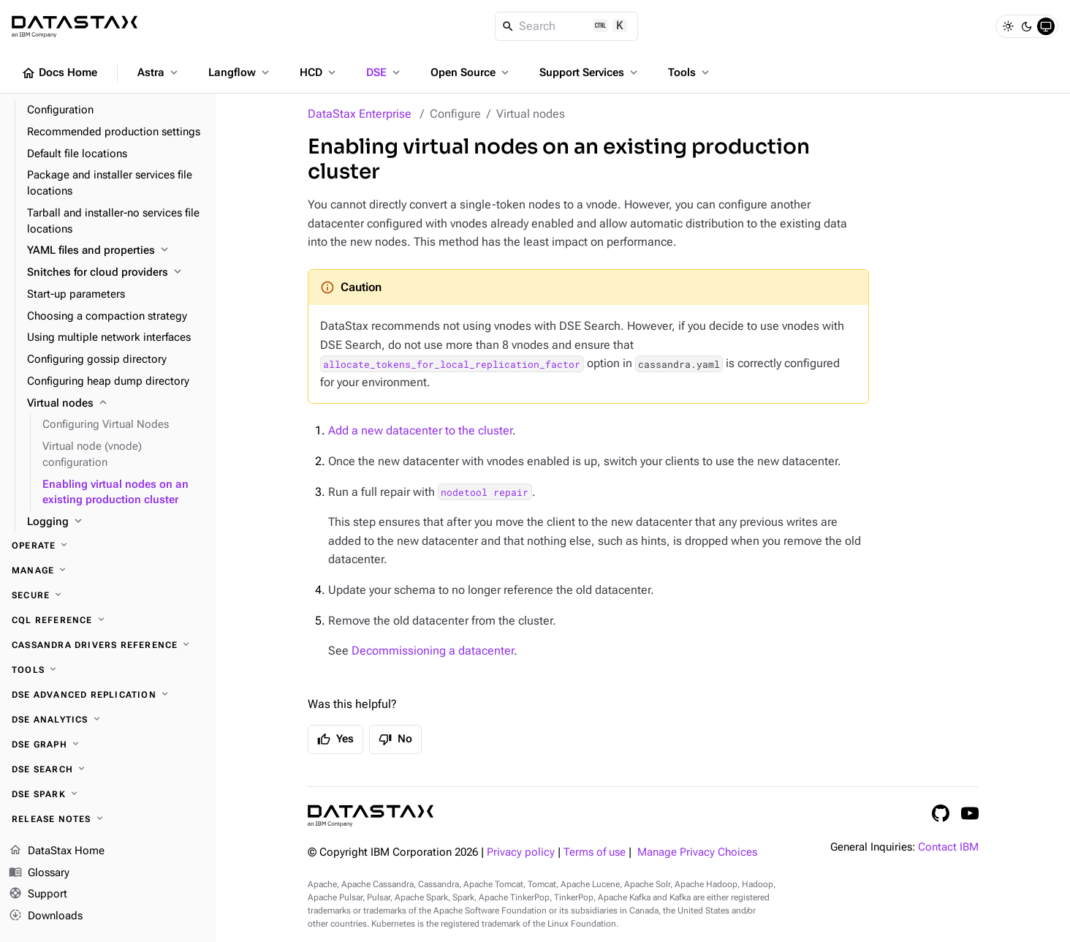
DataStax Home (57, 851)
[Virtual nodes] (115, 404)
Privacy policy (521, 852)
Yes (335, 739)
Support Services (589, 72)
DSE (384, 72)
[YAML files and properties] (115, 251)
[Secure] (108, 595)
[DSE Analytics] (108, 719)
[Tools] (108, 669)
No (395, 739)
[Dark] (1027, 26)
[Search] (567, 26)
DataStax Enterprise (359, 114)
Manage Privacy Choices (697, 852)
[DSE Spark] (108, 794)
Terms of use (595, 852)
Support (38, 894)
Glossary (39, 873)
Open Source (471, 72)
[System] (1046, 26)
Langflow (240, 72)
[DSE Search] (108, 769)
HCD (319, 72)
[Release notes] (108, 819)
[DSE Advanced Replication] (108, 694)
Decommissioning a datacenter (433, 650)
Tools (690, 72)
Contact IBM (948, 847)
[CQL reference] (108, 620)
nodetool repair (484, 492)
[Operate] (108, 545)
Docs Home (59, 73)
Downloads (46, 916)
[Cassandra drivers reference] (108, 645)
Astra (159, 72)
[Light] (1008, 26)
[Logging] (115, 522)
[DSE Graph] (108, 744)
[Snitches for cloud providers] (115, 273)
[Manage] (108, 570)
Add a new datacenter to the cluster (420, 430)
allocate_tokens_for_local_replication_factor (451, 363)
